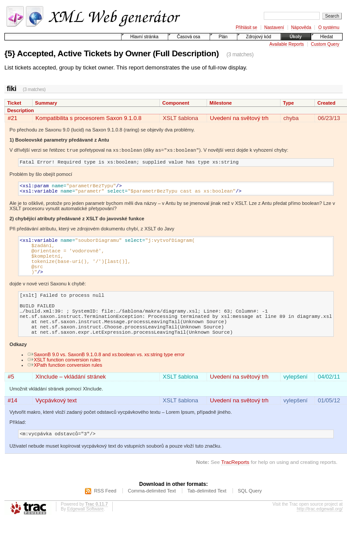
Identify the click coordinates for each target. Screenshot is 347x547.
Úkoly (296, 36)
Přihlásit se (246, 27)
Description (20, 110)
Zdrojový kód (258, 36)
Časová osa (188, 36)
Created (326, 103)
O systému (329, 27)
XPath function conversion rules (64, 389)
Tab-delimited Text (206, 516)
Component (175, 103)
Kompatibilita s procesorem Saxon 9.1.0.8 (89, 118)
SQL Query (250, 516)
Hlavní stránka (144, 36)
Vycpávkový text (56, 425)
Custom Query (325, 44)
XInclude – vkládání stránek (71, 401)
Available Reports (286, 44)
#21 (13, 118)
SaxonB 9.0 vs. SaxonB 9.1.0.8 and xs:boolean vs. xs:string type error (106, 379)
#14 (13, 425)
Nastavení (274, 27)
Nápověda (301, 27)
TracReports (235, 488)
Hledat (326, 36)
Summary (46, 103)
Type (288, 103)
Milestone (221, 103)
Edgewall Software (85, 534)
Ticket (14, 103)
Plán (223, 36)
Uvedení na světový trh (239, 118)
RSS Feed (105, 516)
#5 (11, 401)
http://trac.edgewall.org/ (320, 534)
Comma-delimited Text (152, 516)
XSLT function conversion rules (64, 384)
